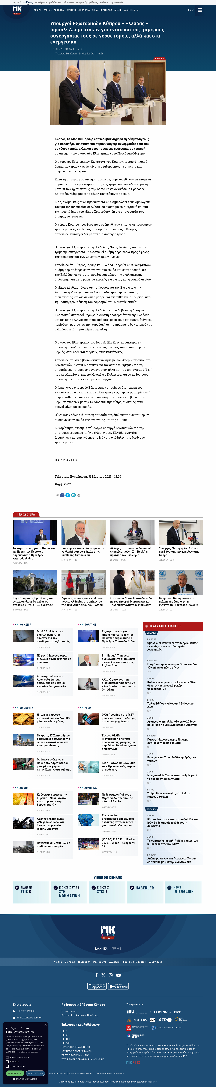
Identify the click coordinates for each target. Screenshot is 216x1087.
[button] (7, 1057)
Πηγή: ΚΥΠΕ (63, 484)
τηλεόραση (41, 2)
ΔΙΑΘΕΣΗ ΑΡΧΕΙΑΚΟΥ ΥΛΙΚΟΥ (80, 1074)
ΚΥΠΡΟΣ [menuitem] (48, 10)
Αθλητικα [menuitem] (129, 10)
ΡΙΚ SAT (66, 1043)
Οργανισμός (155, 962)
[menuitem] (138, 10)
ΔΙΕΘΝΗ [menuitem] (118, 10)
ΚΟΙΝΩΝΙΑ (25, 624)
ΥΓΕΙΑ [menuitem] (95, 10)
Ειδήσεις (70, 962)
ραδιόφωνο (55, 2)
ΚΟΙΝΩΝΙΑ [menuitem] (59, 10)
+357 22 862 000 (26, 1011)
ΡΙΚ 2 (65, 1035)
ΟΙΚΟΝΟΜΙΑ (26, 708)
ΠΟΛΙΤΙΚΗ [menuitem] (71, 10)
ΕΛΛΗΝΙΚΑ (101, 948)
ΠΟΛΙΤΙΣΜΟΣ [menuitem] (106, 10)
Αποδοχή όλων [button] (15, 1073)
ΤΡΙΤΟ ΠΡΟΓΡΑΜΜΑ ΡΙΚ (75, 1055)
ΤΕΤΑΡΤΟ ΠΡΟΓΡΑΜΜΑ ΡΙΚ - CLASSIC (83, 1060)
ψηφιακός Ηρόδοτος (87, 2)
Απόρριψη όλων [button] (35, 1073)
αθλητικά (69, 2)
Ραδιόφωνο (99, 962)
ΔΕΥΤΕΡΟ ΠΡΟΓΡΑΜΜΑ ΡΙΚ (77, 1051)
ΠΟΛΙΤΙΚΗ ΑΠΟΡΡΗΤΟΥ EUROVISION (109, 1074)
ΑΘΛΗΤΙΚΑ (90, 788)
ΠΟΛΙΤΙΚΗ (159, 58)
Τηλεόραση (84, 962)
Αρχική (58, 962)
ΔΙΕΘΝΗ (24, 788)
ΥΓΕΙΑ (88, 708)
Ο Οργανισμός (69, 1011)
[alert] (25, 1053)
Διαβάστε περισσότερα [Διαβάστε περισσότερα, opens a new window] (29, 1052)
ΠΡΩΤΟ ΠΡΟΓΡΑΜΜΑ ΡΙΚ (76, 1047)
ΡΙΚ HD (66, 1039)
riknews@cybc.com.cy (29, 1018)
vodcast (104, 2)
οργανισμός (117, 2)
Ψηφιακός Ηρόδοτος (134, 962)
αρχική (17, 2)
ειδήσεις (28, 2)
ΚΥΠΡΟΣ (150, 700)
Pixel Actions (141, 1082)
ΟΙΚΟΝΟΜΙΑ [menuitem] (84, 10)
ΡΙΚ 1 (65, 1031)
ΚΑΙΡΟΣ (150, 790)
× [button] (45, 1025)
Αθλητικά (114, 962)
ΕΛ (191, 10)
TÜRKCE (116, 948)
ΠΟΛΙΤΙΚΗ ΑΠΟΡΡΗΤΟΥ (56, 1074)
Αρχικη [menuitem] (38, 10)
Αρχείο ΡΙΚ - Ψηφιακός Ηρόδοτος (80, 1015)
